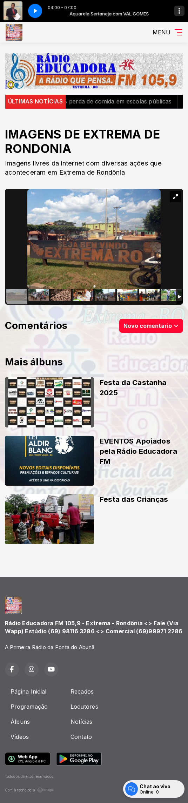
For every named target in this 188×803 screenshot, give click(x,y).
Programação (29, 706)
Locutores (84, 706)
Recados (82, 691)
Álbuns (20, 721)
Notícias (81, 721)
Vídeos (20, 736)
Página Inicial (28, 691)
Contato (81, 736)
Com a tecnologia (29, 790)
